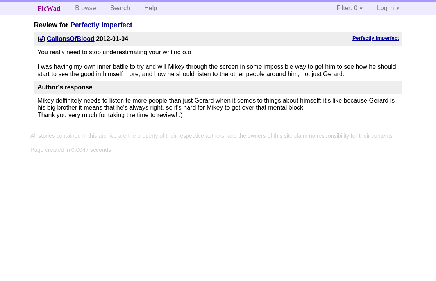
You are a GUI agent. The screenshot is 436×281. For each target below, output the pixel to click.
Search (120, 8)
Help (150, 8)
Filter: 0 (347, 8)
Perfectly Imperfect (101, 25)
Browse (85, 8)
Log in (385, 8)
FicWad (49, 8)
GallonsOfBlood (71, 39)
